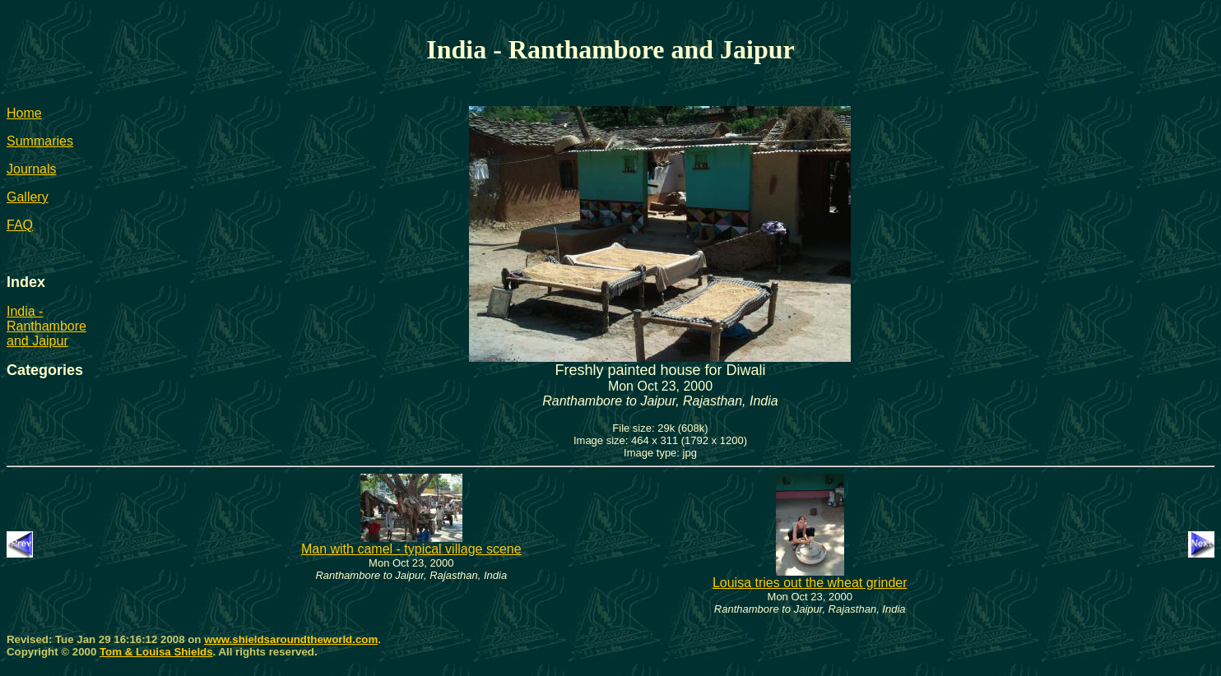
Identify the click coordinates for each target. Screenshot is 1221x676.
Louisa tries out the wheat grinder (810, 577)
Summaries (40, 141)
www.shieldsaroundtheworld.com (291, 639)
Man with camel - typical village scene (411, 543)
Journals (31, 169)
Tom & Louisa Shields (156, 652)
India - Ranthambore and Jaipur (46, 326)
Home (24, 113)
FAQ (20, 225)
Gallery (28, 197)
